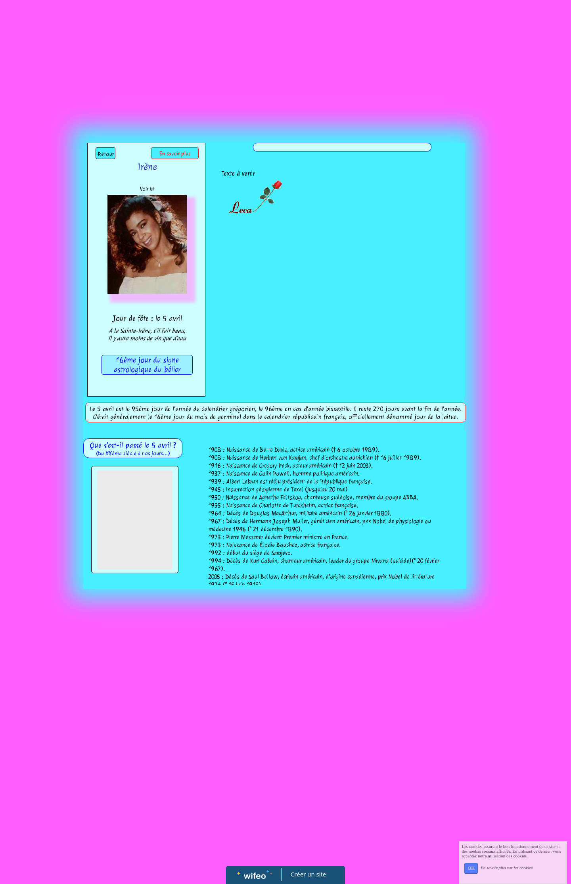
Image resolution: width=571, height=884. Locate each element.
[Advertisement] (285, 59)
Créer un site (308, 874)
